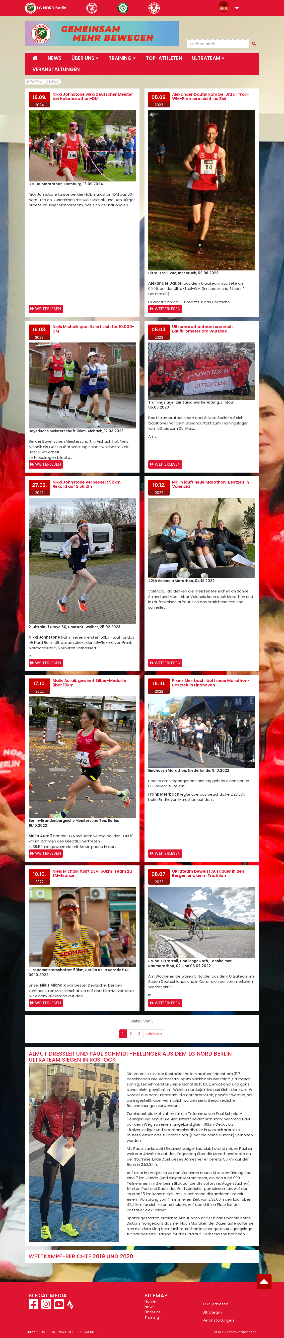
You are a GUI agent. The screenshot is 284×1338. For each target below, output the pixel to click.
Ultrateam (35, 81)
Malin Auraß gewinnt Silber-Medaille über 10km (89, 683)
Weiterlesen (48, 309)
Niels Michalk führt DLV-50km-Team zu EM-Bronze (92, 873)
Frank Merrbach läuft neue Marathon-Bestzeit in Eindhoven (211, 683)
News (55, 58)
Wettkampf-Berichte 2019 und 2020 (81, 1256)
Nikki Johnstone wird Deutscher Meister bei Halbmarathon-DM (93, 96)
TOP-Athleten (215, 1304)
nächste (154, 1033)
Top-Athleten (164, 58)
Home (150, 1301)
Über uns (152, 1312)
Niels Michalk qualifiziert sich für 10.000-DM (93, 329)
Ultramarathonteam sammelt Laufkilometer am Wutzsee (202, 329)
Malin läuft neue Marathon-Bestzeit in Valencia (210, 484)
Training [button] (122, 58)
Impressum (36, 1332)
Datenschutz (62, 1332)
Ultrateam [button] (208, 58)
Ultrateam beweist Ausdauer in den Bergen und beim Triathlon (208, 873)
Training (151, 1317)
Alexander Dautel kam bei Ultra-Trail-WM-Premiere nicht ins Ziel (210, 96)
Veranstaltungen (56, 69)
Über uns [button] (85, 58)
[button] (236, 8)
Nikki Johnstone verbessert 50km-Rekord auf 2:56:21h (88, 484)
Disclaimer (87, 1332)
